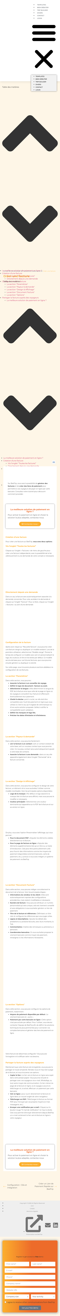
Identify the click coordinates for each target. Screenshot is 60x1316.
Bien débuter (41, 79)
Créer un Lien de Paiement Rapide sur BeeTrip (46, 1186)
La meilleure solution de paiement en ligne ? (23, 458)
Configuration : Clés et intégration (15, 1186)
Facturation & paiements (32, 271)
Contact (39, 87)
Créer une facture (16, 276)
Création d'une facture (13, 461)
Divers (38, 84)
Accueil (6, 271)
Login (39, 18)
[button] (44, 46)
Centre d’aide (16, 271)
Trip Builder (41, 82)
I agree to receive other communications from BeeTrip (31, 1302)
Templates (40, 76)
